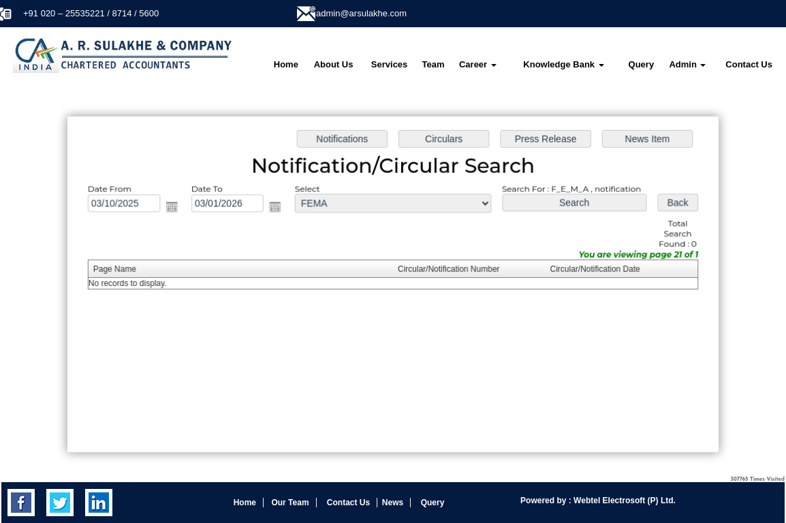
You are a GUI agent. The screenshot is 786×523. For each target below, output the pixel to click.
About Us (333, 64)
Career (478, 64)
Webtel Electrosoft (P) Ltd (622, 500)
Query (642, 64)
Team (433, 64)
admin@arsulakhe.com (361, 13)
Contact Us (748, 64)
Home (286, 64)
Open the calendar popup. (176, 208)
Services (389, 64)
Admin (687, 64)
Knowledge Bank (563, 64)
